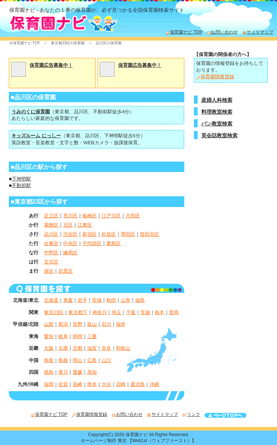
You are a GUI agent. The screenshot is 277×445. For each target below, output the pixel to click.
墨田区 (128, 234)
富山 (92, 324)
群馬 (174, 312)
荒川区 (70, 215)
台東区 (51, 243)
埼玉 (116, 312)
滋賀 (92, 348)
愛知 (49, 336)
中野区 (51, 252)
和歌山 (123, 348)
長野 (77, 324)
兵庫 (63, 348)
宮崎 (121, 384)
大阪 (49, 348)
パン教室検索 (216, 124)
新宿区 (89, 234)
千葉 (131, 312)
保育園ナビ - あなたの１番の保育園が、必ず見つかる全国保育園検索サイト (96, 10)
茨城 (145, 312)
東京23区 (54, 312)
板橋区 (89, 215)
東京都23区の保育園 (68, 43)
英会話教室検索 (219, 135)
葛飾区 (51, 225)
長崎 (77, 384)
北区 (68, 225)
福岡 (49, 384)
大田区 (133, 215)
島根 (63, 360)
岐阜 (63, 336)
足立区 (51, 215)
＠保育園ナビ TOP (24, 43)
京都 (77, 348)
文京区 (51, 262)
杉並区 (109, 234)
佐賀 (63, 384)
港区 (49, 271)
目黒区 (65, 271)
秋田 (111, 300)
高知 (92, 372)
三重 (92, 336)
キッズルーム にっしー (36, 135)
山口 (106, 360)
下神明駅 (113, 135)
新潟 (63, 324)
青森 (68, 300)
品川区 (81, 111)
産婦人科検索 (216, 100)
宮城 (97, 300)
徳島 (49, 372)
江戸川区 (111, 215)
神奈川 (99, 312)
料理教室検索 (216, 112)
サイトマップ (257, 32)
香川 (63, 372)
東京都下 (78, 312)
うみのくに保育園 (30, 111)
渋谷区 (70, 234)
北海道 (51, 300)
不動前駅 (102, 111)
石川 (106, 324)
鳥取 (49, 360)
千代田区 (92, 243)
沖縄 (154, 384)
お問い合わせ (222, 32)
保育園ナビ (137, 434)
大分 (106, 384)
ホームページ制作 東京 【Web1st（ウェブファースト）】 (138, 440)
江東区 (85, 225)
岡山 (77, 360)
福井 (121, 324)
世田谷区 (149, 234)
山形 (125, 300)
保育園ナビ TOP (183, 32)
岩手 (82, 300)
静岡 (77, 336)
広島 (92, 360)
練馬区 (70, 252)
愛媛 (77, 372)
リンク (191, 414)
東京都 (62, 111)
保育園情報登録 (215, 76)
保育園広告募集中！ (51, 65)
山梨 (49, 324)
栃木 (159, 312)
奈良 (106, 348)
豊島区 (113, 243)
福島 (140, 300)
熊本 (92, 384)
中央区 (70, 243)
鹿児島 (137, 384)
